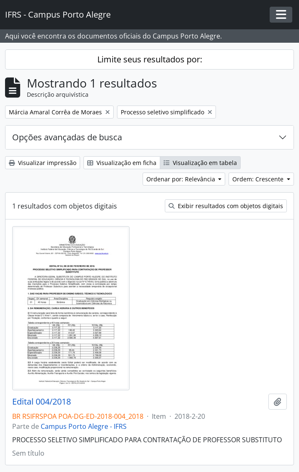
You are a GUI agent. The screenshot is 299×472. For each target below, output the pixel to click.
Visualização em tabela (200, 163)
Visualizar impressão (42, 163)
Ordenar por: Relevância (181, 179)
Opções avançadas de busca (67, 137)
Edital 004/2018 (41, 402)
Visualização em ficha (121, 163)
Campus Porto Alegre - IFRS (84, 426)
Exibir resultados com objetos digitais (226, 206)
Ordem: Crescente (258, 179)
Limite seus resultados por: (149, 59)
